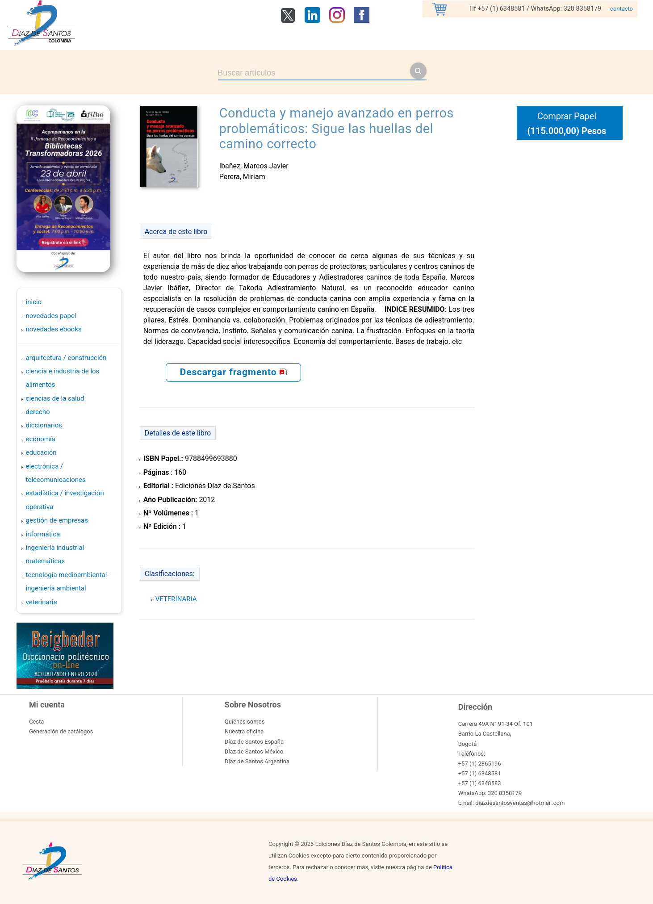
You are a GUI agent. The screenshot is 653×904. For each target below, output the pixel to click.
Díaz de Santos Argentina (257, 761)
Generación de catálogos (61, 731)
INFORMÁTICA (43, 534)
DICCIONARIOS (44, 425)
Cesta (36, 721)
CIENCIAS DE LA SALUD (55, 398)
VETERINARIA (41, 602)
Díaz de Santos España (254, 741)
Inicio (34, 302)
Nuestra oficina (244, 731)
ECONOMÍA (40, 439)
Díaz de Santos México (254, 751)
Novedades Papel (51, 316)
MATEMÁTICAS (45, 561)
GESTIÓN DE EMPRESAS (57, 520)
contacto (621, 8)
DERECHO (38, 412)
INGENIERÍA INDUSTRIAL (55, 548)
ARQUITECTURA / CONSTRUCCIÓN (66, 358)
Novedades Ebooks (54, 329)
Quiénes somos (245, 721)
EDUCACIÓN (41, 452)
